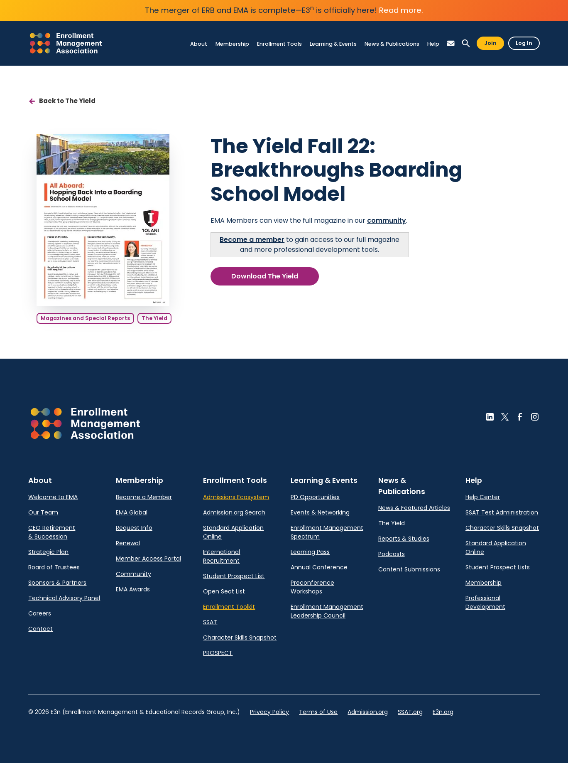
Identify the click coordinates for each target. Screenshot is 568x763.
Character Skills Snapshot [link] (240, 637)
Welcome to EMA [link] (53, 497)
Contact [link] (40, 629)
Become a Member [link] (144, 497)
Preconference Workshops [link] (312, 587)
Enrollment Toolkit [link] (229, 607)
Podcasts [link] (391, 554)
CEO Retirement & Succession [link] (51, 532)
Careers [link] (39, 613)
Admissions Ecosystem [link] (236, 497)
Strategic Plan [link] (48, 552)
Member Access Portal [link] (148, 558)
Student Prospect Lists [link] (497, 567)
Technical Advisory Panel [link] (64, 598)
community (386, 220)
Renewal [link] (128, 543)
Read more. (401, 10)
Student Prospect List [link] (233, 576)
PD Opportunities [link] (315, 497)
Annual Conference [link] (319, 567)
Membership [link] (483, 582)
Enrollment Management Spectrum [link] (327, 532)
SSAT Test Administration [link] (501, 512)
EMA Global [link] (131, 512)
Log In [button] (524, 43)
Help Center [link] (482, 497)
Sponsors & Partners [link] (57, 582)
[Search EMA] (465, 43)
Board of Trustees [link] (54, 567)
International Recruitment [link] (221, 556)
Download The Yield (264, 276)
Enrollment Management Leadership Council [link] (327, 611)
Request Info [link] (134, 528)
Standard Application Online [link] (233, 532)
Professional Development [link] (485, 602)
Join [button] (490, 43)
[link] (65, 43)
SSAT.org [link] (410, 712)
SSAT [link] (210, 622)
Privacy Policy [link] (269, 712)
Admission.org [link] (368, 712)
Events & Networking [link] (320, 512)
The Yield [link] (391, 523)
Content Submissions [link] (409, 569)
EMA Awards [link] (133, 589)
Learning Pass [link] (310, 552)
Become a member (252, 239)
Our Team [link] (43, 512)
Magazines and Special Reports (85, 318)
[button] (450, 43)
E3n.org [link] (443, 712)
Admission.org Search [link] (234, 512)
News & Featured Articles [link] (414, 508)
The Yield (154, 318)
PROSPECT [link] (218, 653)
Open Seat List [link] (224, 591)
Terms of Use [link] (318, 712)
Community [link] (133, 574)
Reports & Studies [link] (403, 538)
